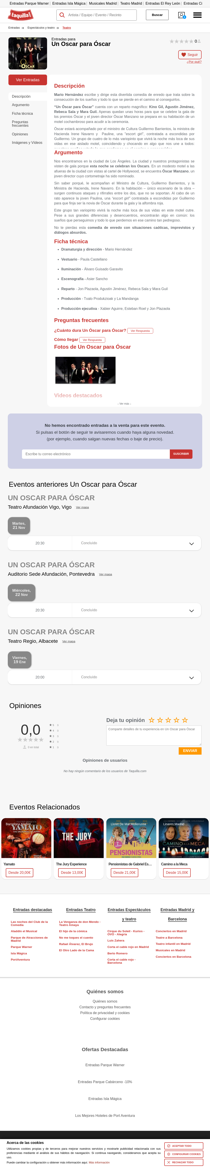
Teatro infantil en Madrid (173, 943)
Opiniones (20, 134)
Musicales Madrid (103, 3)
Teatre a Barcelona (169, 937)
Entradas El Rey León (163, 3)
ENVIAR (190, 751)
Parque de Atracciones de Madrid (29, 939)
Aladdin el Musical (24, 931)
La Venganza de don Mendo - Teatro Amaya (80, 923)
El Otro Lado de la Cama (76, 950)
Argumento (20, 105)
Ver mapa (82, 507)
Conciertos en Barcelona (173, 956)
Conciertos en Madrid (171, 931)
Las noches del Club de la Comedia (29, 923)
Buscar (157, 15)
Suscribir (181, 453)
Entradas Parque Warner (29, 3)
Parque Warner (21, 947)
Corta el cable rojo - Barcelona (121, 961)
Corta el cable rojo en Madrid (128, 947)
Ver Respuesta (140, 330)
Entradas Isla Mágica (68, 3)
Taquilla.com (18, 11)
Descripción (21, 96)
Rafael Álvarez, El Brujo (76, 944)
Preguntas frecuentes (20, 123)
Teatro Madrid (131, 3)
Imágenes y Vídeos (27, 142)
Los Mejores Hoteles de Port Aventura (105, 1116)
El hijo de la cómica (73, 931)
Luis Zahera (115, 940)
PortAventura (20, 959)
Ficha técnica (22, 113)
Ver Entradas (28, 79)
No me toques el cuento (76, 937)
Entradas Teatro (81, 910)
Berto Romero (117, 953)
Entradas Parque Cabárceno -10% (105, 1082)
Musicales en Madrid (170, 950)
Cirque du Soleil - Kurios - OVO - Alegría (126, 933)
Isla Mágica (19, 953)
